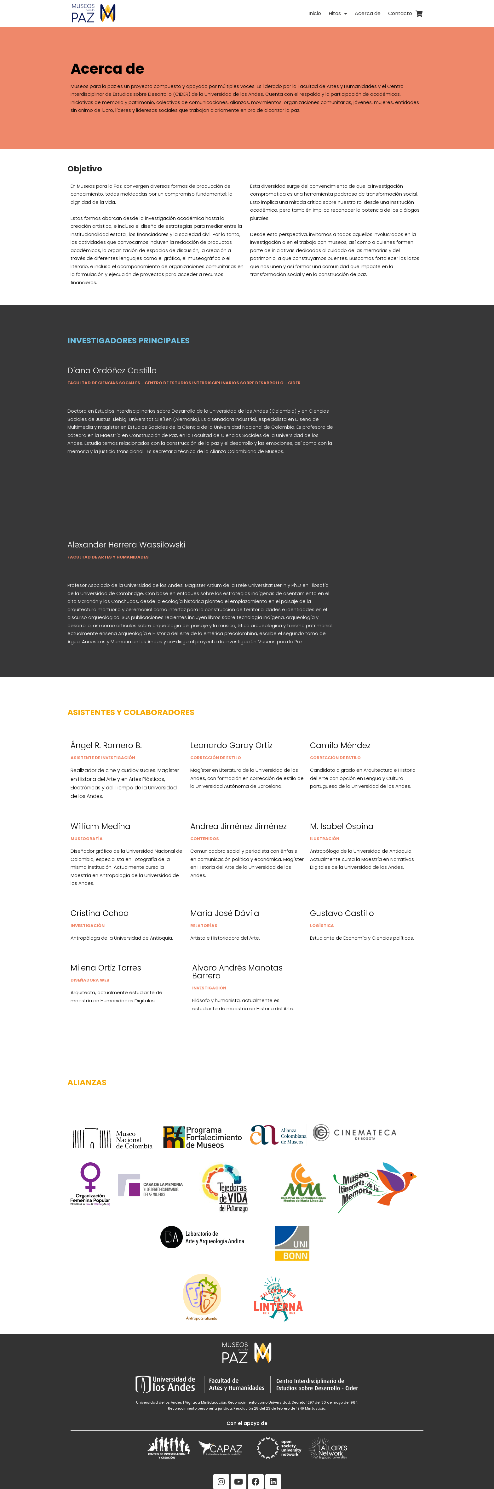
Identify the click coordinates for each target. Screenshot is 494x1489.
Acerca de (368, 13)
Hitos (338, 13)
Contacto (400, 13)
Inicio (314, 13)
